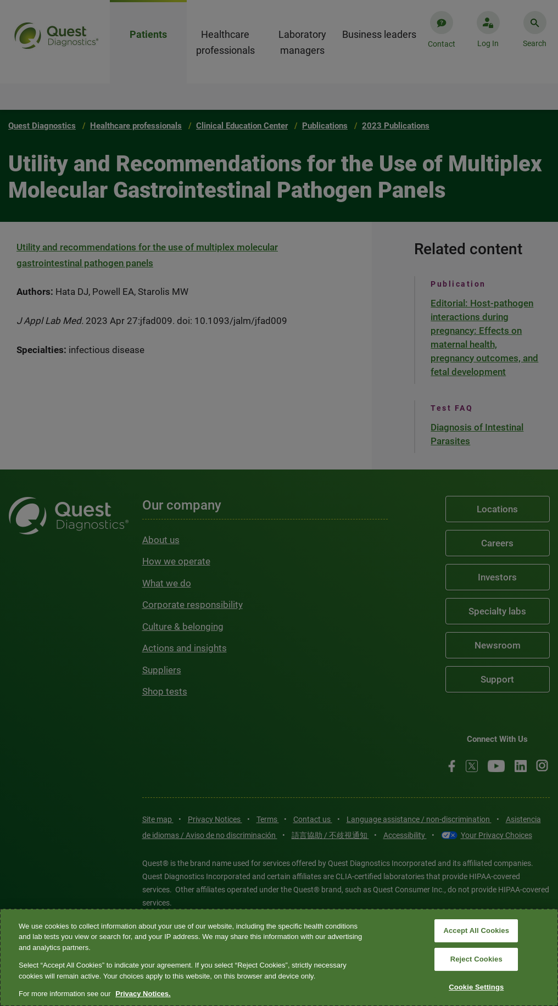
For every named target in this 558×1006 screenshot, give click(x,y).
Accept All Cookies (476, 931)
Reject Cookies (476, 959)
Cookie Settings (476, 987)
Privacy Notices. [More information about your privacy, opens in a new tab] (142, 994)
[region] (279, 957)
